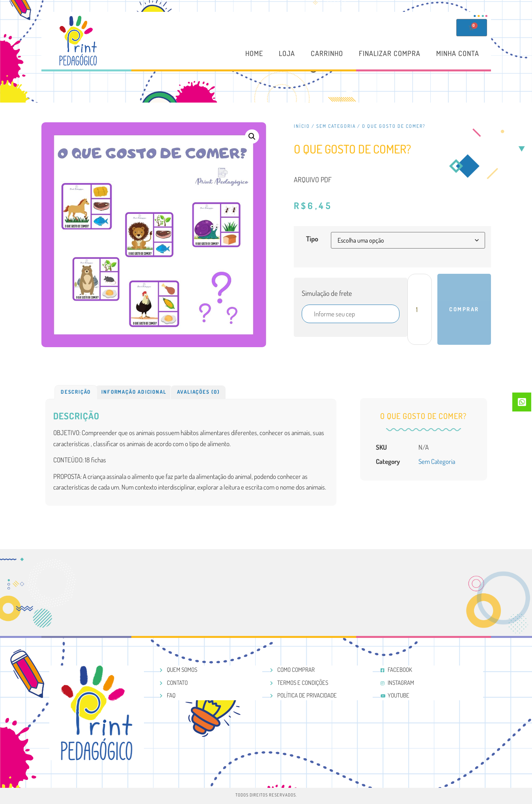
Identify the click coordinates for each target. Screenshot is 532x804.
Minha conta (457, 53)
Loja (287, 53)
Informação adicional (133, 392)
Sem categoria (336, 126)
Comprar (464, 309)
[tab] (75, 392)
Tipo (312, 238)
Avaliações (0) (198, 392)
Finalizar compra (389, 53)
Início (302, 126)
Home (254, 53)
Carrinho (327, 53)
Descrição (76, 392)
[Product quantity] (419, 309)
